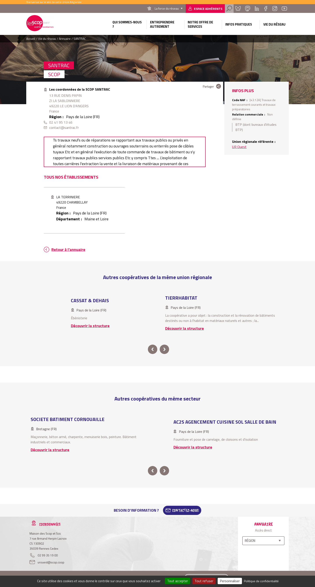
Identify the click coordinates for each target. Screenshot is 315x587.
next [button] (164, 349)
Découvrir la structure (90, 326)
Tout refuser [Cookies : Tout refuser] (203, 581)
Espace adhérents (208, 8)
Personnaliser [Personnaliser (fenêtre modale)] (230, 581)
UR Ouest (239, 146)
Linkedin (257, 8)
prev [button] (153, 349)
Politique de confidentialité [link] (261, 581)
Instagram (274, 8)
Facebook (266, 8)
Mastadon (247, 8)
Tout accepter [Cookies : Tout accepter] (177, 581)
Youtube (284, 8)
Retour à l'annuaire (68, 249)
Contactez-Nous (185, 510)
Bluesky (238, 8)
